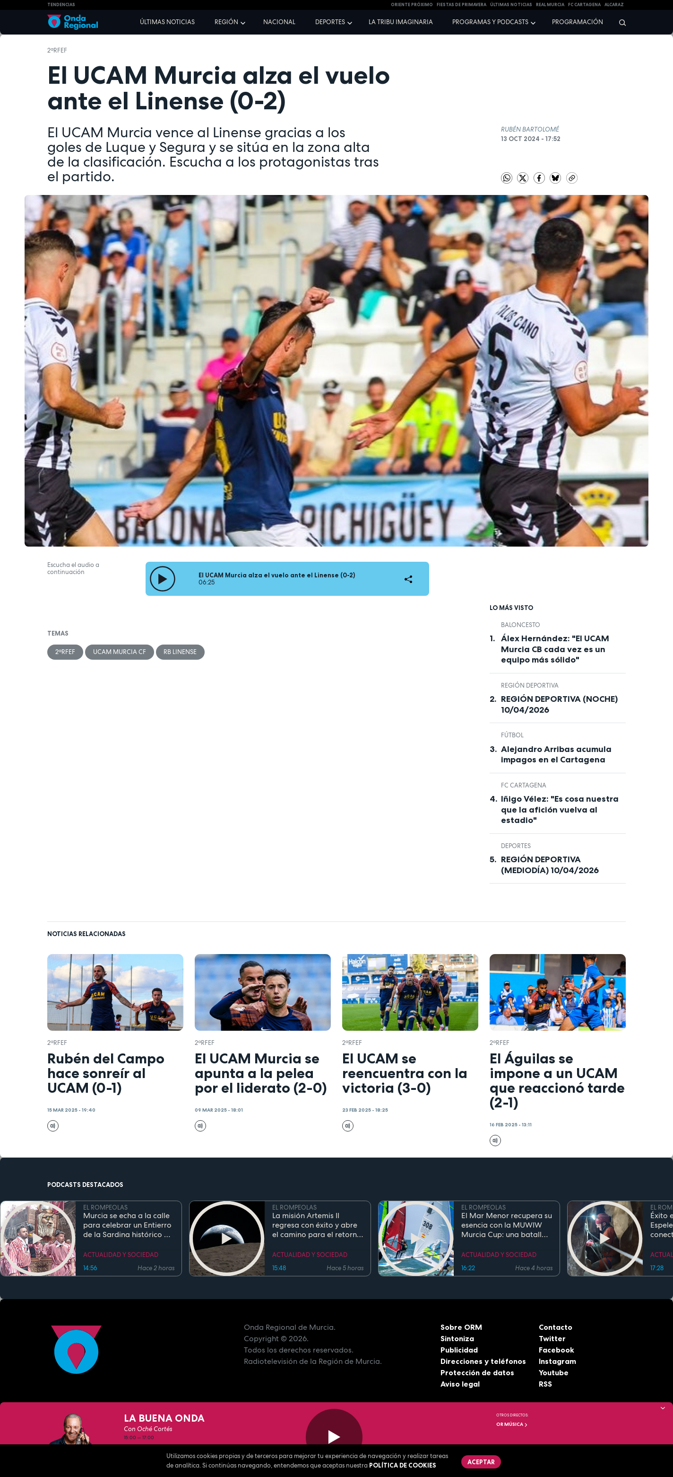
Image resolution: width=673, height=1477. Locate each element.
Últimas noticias (167, 22)
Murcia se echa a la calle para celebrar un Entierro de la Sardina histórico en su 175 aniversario (128, 1225)
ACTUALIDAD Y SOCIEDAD (120, 1255)
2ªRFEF (57, 50)
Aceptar (481, 1462)
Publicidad (459, 1349)
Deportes (330, 22)
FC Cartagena (523, 785)
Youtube (554, 1372)
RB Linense (180, 652)
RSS (545, 1384)
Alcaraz (614, 5)
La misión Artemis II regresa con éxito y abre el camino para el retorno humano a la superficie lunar (317, 1225)
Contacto (555, 1327)
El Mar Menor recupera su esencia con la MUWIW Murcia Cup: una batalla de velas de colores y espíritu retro (506, 1225)
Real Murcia (550, 5)
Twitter (552, 1338)
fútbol (512, 735)
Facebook (556, 1349)
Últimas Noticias (511, 5)
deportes (516, 846)
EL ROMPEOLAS (105, 1207)
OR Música (512, 1424)
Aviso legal (460, 1384)
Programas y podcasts (490, 22)
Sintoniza (457, 1338)
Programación (577, 22)
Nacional (279, 22)
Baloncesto (520, 625)
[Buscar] (619, 22)
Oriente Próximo (412, 5)
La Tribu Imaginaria (401, 22)
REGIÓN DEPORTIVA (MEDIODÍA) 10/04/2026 (550, 865)
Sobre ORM (461, 1327)
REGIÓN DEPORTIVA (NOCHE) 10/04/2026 (559, 704)
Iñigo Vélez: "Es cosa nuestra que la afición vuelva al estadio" (560, 809)
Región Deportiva (530, 685)
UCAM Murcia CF (119, 652)
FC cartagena (584, 5)
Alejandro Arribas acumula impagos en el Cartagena (556, 754)
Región (226, 22)
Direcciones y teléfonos (483, 1361)
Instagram (557, 1361)
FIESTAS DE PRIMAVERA (461, 5)
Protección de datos (477, 1372)
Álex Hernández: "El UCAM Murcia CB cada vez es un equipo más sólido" (555, 649)
